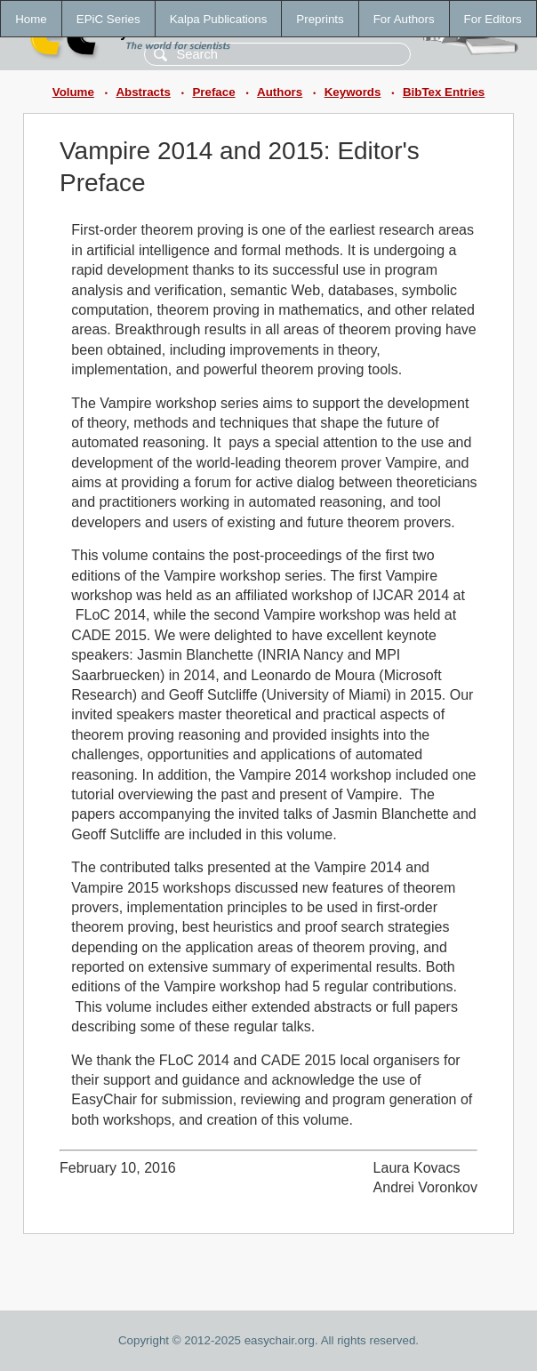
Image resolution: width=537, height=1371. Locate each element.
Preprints (319, 19)
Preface (213, 92)
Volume (73, 92)
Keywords (353, 92)
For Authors (404, 19)
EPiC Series (108, 19)
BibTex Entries (444, 92)
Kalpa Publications (219, 19)
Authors (279, 92)
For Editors (493, 19)
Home (31, 19)
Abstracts (143, 92)
